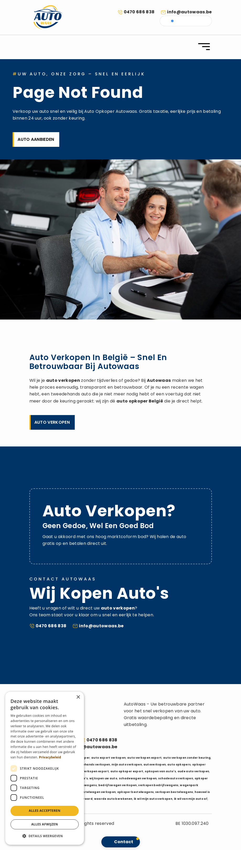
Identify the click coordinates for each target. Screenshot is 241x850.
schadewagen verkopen (138, 778)
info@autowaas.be (189, 12)
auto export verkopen (108, 758)
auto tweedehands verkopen (87, 765)
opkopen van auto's (160, 771)
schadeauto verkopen (175, 778)
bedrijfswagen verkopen (117, 785)
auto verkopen (63, 380)
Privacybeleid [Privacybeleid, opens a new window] (50, 757)
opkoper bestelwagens (135, 792)
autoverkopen (154, 765)
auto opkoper (132, 401)
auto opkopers (179, 765)
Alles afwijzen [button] (44, 824)
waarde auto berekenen (113, 799)
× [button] (78, 697)
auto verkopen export (144, 758)
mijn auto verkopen (126, 765)
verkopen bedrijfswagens (158, 785)
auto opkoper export (126, 771)
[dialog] (44, 768)
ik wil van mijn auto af (190, 799)
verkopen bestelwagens (174, 792)
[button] (44, 836)
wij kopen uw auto (103, 778)
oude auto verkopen (193, 771)
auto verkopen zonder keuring (187, 758)
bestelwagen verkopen (97, 792)
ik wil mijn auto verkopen (153, 799)
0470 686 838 (139, 12)
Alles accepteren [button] (45, 810)
